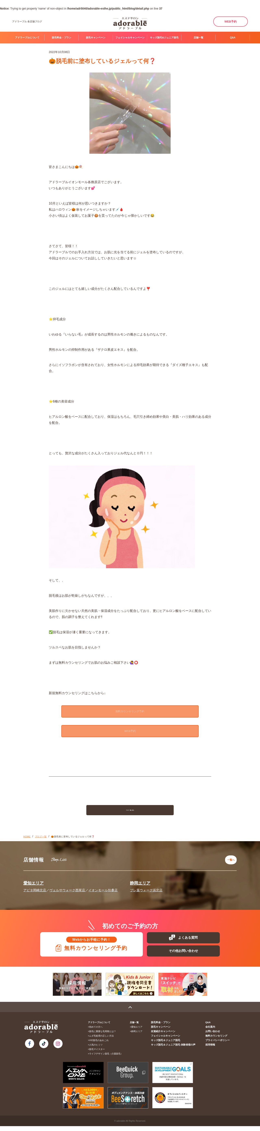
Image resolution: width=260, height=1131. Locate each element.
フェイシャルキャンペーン (130, 37)
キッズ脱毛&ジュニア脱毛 (164, 37)
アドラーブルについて (27, 37)
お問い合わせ (214, 1036)
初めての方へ (97, 1031)
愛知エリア (33, 884)
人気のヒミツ (97, 1049)
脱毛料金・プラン (61, 37)
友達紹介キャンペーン (167, 1036)
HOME (26, 840)
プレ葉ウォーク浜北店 (146, 891)
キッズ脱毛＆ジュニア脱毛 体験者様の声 (176, 1049)
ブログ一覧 (41, 840)
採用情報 (211, 1049)
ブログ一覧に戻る (130, 813)
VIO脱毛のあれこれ (100, 1045)
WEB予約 (230, 21)
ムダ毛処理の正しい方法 (103, 1040)
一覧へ (230, 862)
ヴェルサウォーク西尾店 (67, 891)
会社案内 (211, 1031)
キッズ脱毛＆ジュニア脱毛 (169, 1045)
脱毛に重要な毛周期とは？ (104, 1036)
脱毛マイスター (98, 1054)
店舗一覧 (198, 37)
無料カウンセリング (217, 1040)
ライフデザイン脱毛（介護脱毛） (107, 1058)
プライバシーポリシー (218, 1045)
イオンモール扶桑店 (103, 891)
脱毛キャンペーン (95, 37)
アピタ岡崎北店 (34, 891)
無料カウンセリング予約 (130, 711)
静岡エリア (140, 884)
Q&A (232, 37)
